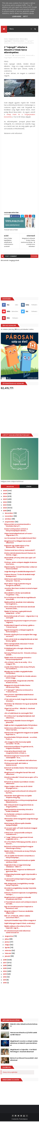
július (7, 939)
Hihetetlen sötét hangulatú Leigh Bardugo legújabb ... (21, 820)
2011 (4, 980)
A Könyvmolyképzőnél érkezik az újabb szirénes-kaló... (19, 862)
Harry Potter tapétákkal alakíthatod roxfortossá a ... (18, 696)
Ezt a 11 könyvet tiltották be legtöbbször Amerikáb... (20, 599)
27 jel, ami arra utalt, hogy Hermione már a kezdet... (20, 701)
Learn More (16, 16)
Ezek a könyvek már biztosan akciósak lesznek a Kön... (19, 608)
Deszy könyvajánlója (10, 1073)
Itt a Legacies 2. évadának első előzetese (20, 761)
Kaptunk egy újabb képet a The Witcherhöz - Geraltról (16, 547)
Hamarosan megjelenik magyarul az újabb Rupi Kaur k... (21, 734)
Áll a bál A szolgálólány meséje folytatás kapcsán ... (20, 889)
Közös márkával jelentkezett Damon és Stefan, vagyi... (20, 554)
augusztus (9, 937)
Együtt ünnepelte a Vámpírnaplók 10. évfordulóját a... (19, 631)
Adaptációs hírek (14, 39)
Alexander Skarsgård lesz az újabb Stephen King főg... (18, 797)
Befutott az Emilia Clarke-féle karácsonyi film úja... (20, 769)
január (7, 957)
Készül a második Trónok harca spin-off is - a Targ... (21, 778)
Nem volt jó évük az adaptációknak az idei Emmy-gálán (21, 640)
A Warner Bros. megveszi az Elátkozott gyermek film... (19, 871)
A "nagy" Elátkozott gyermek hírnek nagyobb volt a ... (18, 839)
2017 (5, 963)
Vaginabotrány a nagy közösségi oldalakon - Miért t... (17, 866)
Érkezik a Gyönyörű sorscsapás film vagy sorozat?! (20, 636)
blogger (34, 256)
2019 (5, 511)
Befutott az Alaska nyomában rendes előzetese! (19, 783)
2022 (5, 503)
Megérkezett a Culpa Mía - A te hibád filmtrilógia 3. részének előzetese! (23, 1051)
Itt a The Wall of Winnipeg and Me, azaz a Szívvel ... (20, 843)
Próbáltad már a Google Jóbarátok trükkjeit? (18, 650)
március (8, 951)
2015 (5, 969)
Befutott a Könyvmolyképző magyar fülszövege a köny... (18, 848)
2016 (5, 966)
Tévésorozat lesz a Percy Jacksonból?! (19, 551)
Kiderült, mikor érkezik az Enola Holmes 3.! (23, 1026)
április (7, 948)
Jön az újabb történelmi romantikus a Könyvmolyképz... (19, 857)
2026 (5, 491)
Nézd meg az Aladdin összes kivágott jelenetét (19, 722)
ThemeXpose (23, 1119)
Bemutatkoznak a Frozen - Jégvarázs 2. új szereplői (21, 617)
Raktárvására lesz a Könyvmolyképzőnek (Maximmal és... (20, 802)
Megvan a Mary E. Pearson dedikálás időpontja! (18, 913)
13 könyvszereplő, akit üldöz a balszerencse (16, 765)
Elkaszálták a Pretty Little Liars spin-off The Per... (20, 559)
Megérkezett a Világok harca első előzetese (17, 542)
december (9, 514)
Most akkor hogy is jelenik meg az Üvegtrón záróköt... (17, 585)
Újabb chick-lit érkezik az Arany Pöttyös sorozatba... (20, 852)
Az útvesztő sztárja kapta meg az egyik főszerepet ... (19, 880)
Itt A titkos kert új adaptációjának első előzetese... (19, 717)
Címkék (29, 487)
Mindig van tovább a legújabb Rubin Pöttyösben (18, 673)
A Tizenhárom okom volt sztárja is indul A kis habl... (20, 903)
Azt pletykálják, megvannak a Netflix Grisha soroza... (19, 682)
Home (6, 39)
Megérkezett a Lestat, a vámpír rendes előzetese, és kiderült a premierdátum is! (24, 1044)
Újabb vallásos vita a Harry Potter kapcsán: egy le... (17, 927)
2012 (5, 977)
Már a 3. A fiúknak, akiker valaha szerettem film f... (17, 917)
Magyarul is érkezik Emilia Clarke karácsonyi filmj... (17, 687)
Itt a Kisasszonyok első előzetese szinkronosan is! (17, 932)
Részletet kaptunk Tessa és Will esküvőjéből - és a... (16, 757)
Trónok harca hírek (18, 41)
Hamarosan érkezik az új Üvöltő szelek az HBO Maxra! (23, 1034)
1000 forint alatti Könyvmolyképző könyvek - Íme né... (18, 580)
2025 (5, 494)
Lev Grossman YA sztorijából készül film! (20, 539)
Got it (25, 16)
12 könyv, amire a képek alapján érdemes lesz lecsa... (20, 564)
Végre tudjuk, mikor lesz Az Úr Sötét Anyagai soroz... (18, 788)
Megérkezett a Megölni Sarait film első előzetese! (19, 774)
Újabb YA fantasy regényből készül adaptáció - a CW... (18, 613)
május (7, 945)
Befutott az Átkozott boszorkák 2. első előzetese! (24, 1060)
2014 (5, 972)
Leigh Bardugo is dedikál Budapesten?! (19, 572)
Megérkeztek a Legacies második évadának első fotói (17, 899)
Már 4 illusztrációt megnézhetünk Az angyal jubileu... (18, 806)
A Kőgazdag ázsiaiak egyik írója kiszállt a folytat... (20, 876)
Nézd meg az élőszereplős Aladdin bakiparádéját (17, 825)
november (9, 516)
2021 (5, 505)
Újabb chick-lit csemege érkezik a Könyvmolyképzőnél (17, 659)
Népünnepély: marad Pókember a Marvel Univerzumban (20, 568)
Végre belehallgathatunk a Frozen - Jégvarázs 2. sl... (18, 535)
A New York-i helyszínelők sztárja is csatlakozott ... (18, 834)
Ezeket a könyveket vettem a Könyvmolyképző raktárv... (16, 530)
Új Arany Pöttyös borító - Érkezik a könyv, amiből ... (20, 654)
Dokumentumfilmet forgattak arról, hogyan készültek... (18, 748)
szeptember (10, 522)
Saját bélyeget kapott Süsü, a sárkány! (19, 924)
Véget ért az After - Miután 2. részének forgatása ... (19, 710)
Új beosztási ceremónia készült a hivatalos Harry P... (17, 526)
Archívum (10, 487)
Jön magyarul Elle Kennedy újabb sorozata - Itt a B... (17, 743)
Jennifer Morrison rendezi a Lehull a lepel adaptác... (20, 590)
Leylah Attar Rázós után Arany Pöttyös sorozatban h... (19, 668)
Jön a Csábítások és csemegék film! (18, 714)
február (8, 954)
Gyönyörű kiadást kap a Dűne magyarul (20, 921)
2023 (5, 500)
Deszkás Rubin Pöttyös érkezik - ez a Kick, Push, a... (20, 739)
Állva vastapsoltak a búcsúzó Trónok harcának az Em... (19, 645)
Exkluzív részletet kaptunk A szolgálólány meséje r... (20, 894)
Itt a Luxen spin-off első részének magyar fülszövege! (20, 829)
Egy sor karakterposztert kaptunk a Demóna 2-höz (18, 908)
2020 (5, 508)
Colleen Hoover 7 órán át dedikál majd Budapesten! (19, 576)
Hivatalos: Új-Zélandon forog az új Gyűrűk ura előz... (20, 705)
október (8, 519)
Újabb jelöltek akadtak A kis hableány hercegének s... (19, 604)
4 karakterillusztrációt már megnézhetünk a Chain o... (15, 752)
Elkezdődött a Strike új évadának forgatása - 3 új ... (17, 594)
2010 (5, 983)
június (7, 942)
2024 (5, 497)
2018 (5, 960)
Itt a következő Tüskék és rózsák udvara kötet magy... (20, 677)
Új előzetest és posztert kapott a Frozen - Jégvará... (20, 622)
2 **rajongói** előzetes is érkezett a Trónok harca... (18, 691)
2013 (5, 975)
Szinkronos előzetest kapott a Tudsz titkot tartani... (18, 729)
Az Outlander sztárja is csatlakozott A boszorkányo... (19, 815)
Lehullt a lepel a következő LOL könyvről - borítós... (20, 792)
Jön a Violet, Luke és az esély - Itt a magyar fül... (18, 664)
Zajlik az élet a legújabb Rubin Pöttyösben (20, 726)
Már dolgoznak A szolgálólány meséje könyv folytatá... (19, 885)
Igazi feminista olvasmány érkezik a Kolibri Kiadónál (18, 811)
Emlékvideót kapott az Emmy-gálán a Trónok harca (19, 627)
